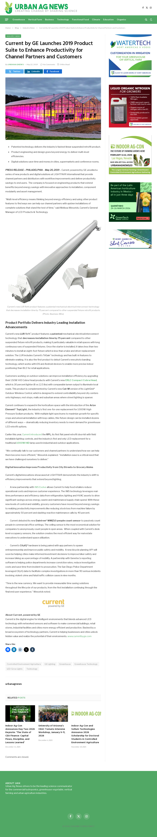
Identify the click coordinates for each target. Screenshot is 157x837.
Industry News (13, 36)
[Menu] (6, 19)
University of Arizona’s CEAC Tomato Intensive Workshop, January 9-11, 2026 (51, 731)
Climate (96, 19)
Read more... (53, 793)
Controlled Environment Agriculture (24, 664)
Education (108, 19)
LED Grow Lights (15, 669)
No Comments (47, 64)
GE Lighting (50, 664)
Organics (121, 19)
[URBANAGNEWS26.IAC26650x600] (130, 173)
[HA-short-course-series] (130, 247)
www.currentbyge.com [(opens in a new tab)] (79, 636)
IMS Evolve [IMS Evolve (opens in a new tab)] (40, 487)
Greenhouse (18, 19)
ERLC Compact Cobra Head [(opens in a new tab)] (81, 380)
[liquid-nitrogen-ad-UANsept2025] (130, 126)
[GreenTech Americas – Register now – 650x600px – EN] (130, 221)
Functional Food (80, 19)
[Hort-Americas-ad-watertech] (130, 76)
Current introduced (32, 434)
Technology (63, 19)
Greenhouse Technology (85, 664)
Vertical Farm (35, 19)
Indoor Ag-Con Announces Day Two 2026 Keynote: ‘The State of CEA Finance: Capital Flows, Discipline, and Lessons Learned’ (20, 734)
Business (49, 19)
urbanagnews (16, 64)
